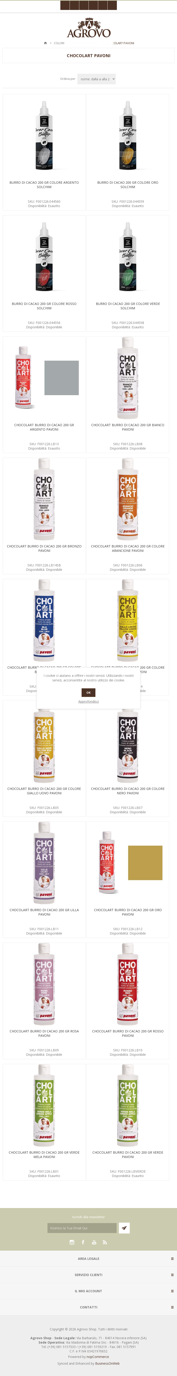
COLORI (59, 43)
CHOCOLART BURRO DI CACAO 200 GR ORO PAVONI (128, 912)
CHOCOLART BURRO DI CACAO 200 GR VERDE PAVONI (127, 1154)
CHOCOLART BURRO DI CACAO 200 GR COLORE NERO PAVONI (128, 790)
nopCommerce (98, 1356)
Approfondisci (88, 701)
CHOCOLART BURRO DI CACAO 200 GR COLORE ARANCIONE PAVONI (128, 548)
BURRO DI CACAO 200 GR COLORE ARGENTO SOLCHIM (44, 184)
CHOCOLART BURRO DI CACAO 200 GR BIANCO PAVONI (127, 427)
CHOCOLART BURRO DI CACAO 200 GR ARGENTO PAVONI (44, 427)
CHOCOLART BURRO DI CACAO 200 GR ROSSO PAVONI (128, 1033)
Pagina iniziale (45, 43)
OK (88, 693)
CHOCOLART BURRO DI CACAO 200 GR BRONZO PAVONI (44, 548)
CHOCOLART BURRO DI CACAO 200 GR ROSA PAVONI (44, 1033)
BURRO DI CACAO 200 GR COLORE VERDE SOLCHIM (128, 305)
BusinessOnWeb (107, 1363)
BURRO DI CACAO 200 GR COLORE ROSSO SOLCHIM (44, 305)
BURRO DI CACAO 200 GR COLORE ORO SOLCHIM (127, 184)
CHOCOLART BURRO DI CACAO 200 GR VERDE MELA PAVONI (44, 1154)
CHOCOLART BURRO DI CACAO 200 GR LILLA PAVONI (44, 912)
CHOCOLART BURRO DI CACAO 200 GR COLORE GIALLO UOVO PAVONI (44, 790)
